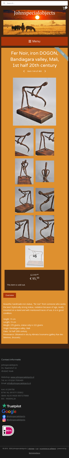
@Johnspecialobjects (16, 416)
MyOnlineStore (34, 453)
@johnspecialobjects (16, 419)
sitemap (31, 448)
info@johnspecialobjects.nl (19, 383)
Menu (34, 41)
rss (37, 448)
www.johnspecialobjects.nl (22, 377)
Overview (10, 295)
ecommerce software (48, 448)
